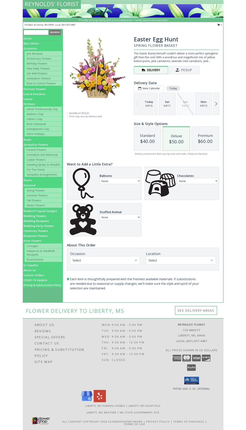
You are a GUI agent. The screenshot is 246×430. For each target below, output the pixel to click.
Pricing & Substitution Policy (42, 285)
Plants (28, 180)
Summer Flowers (37, 195)
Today (173, 88)
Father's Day (34, 119)
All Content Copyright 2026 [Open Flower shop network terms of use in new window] (84, 421)
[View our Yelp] (100, 401)
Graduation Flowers (39, 78)
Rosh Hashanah (36, 124)
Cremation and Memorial (42, 155)
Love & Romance (34, 94)
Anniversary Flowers (39, 58)
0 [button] (219, 24)
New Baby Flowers (38, 68)
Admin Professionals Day (42, 109)
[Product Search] (36, 32)
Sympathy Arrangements (42, 174)
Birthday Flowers (37, 63)
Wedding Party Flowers (39, 226)
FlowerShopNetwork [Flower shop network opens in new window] (125, 421)
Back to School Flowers (41, 83)
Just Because (35, 53)
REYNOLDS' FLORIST (52, 4)
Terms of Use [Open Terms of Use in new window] (134, 424)
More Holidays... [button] (36, 134)
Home (27, 38)
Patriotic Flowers (35, 89)
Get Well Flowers (37, 73)
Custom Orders (34, 275)
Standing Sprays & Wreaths (43, 164)
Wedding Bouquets (36, 221)
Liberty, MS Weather (102, 412)
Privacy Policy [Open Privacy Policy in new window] (158, 421)
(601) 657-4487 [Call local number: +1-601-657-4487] (69, 24)
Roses (27, 139)
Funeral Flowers (36, 150)
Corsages (32, 246)
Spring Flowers (36, 190)
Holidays (29, 104)
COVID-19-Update (35, 280)
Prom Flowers (32, 241)
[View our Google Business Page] (87, 401)
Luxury (28, 99)
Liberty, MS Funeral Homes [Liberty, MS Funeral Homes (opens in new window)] (105, 405)
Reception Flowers (36, 236)
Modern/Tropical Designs (40, 211)
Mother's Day (35, 114)
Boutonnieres (35, 259)
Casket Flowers (36, 159)
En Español (31, 265)
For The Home (36, 169)
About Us (30, 270)
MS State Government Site (139, 412)
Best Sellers (31, 43)
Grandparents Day (38, 129)
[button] (191, 380)
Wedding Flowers (35, 216)
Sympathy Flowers (36, 144)
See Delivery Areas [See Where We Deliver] (196, 310)
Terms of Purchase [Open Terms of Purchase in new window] (188, 421)
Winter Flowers (36, 205)
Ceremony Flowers (36, 231)
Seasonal (30, 185)
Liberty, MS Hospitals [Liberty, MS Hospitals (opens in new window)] (144, 405)
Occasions (30, 48)
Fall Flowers (34, 200)
